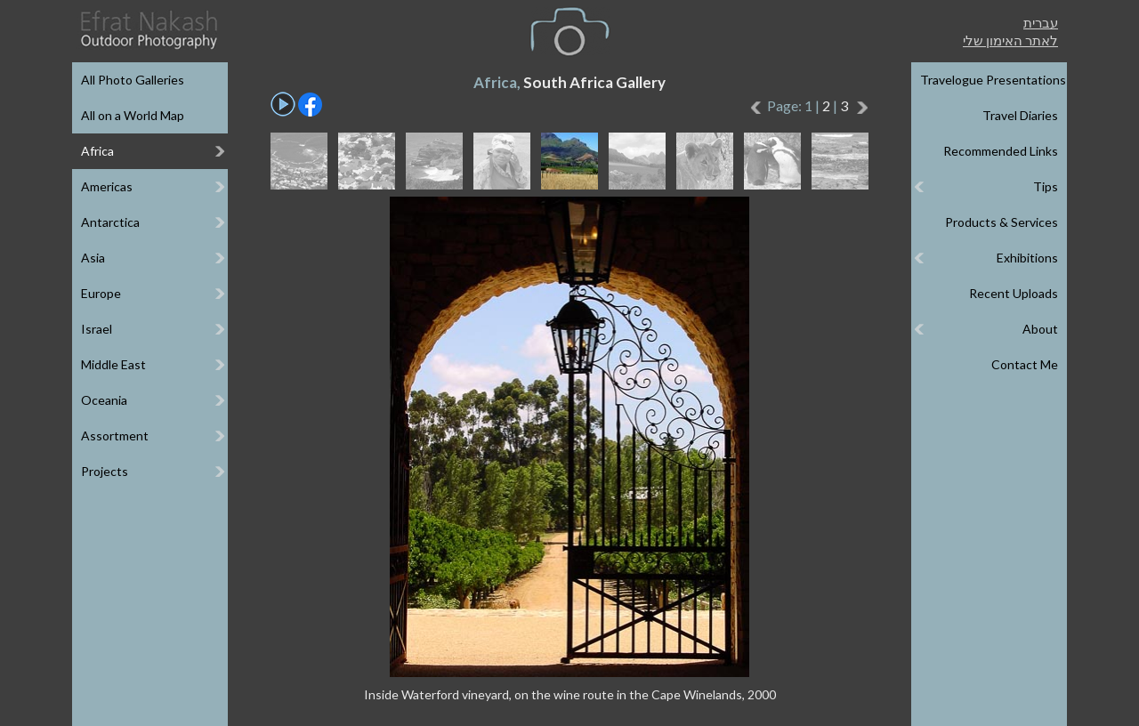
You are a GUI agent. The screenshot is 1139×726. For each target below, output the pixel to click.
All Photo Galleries (132, 79)
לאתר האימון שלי (1010, 40)
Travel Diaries (1020, 115)
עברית (1040, 22)
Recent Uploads (1013, 293)
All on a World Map (132, 115)
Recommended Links (1000, 150)
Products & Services (1001, 222)
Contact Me (1024, 364)
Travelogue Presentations (993, 79)
